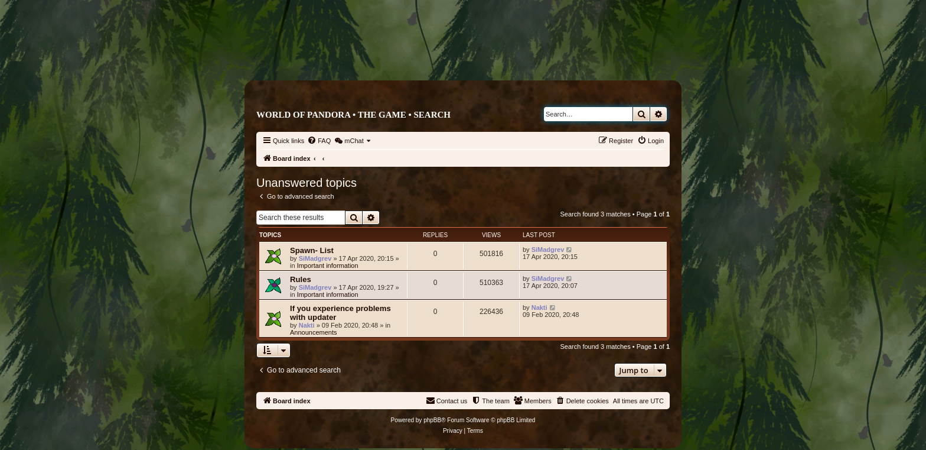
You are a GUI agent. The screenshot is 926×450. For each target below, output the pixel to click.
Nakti (307, 325)
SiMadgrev (315, 258)
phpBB (432, 420)
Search (432, 114)
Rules (300, 279)
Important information (327, 265)
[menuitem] (319, 141)
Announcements (313, 332)
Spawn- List (312, 250)
